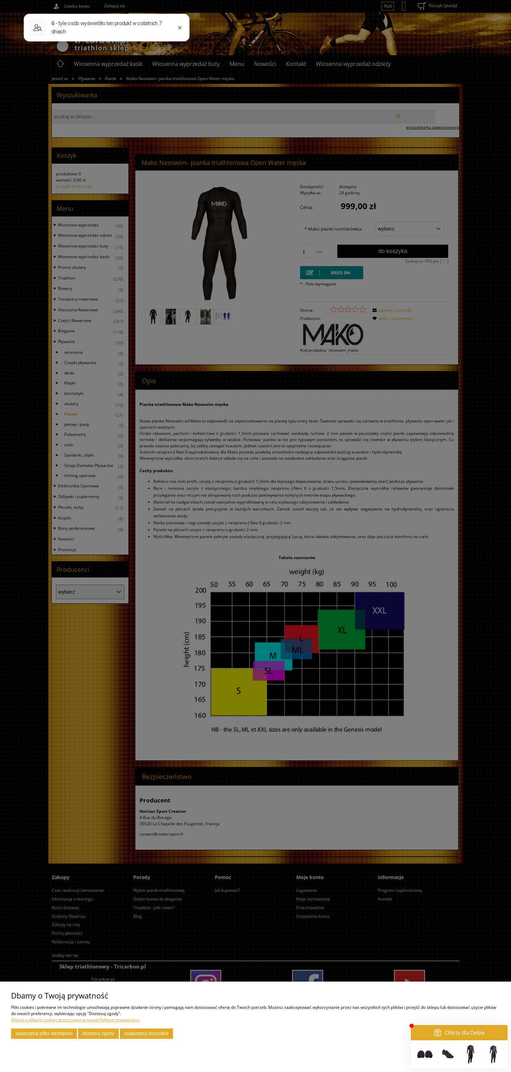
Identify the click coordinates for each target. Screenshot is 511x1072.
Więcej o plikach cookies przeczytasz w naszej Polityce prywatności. (75, 1020)
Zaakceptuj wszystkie (146, 1033)
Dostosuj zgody (98, 1033)
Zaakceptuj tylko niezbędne (44, 1033)
